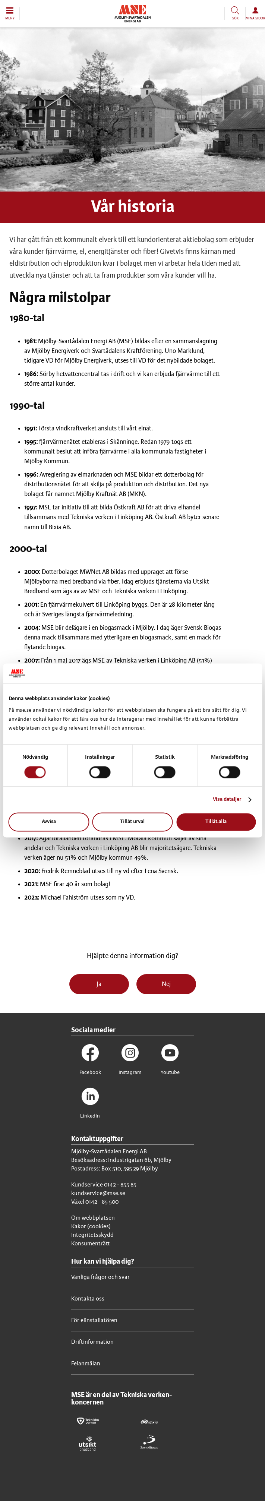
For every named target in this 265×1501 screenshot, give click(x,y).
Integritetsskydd (92, 1235)
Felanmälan (85, 1364)
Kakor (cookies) (91, 1226)
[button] (10, 13)
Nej (166, 984)
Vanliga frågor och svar (100, 1277)
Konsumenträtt (90, 1244)
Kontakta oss (87, 1299)
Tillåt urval (132, 822)
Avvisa (49, 822)
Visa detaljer (227, 799)
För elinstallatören (94, 1320)
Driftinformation (92, 1342)
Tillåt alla (216, 822)
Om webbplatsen (93, 1218)
